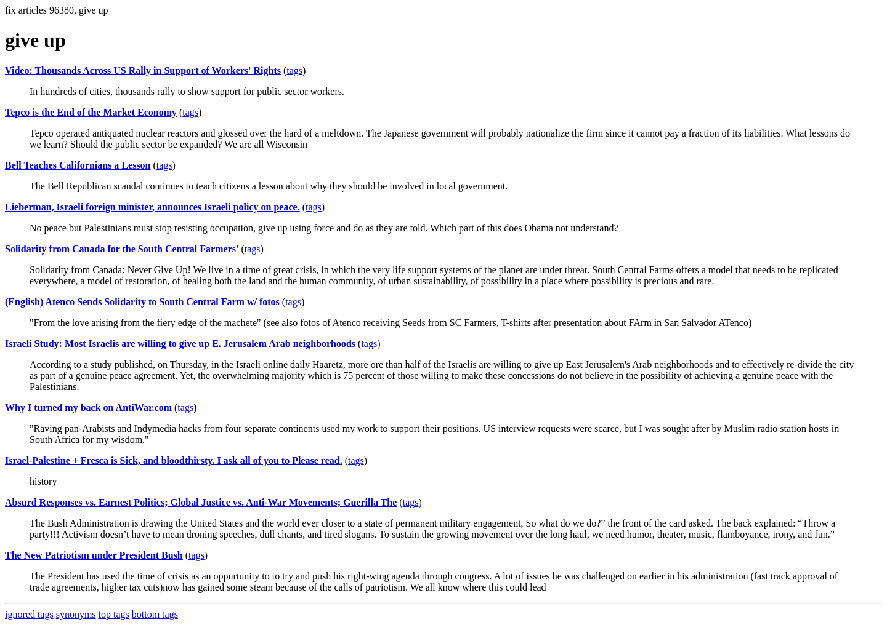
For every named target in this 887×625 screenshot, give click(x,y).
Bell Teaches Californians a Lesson (77, 165)
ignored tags (29, 614)
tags (294, 70)
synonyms (76, 614)
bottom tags (155, 614)
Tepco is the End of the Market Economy (91, 112)
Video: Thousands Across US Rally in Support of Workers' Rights (143, 70)
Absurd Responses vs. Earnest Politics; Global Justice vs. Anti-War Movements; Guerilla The (201, 502)
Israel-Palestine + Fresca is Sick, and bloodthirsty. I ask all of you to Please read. (173, 460)
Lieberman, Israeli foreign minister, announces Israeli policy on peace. (152, 207)
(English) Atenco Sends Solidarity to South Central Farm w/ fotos (142, 302)
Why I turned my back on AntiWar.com (88, 407)
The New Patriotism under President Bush (94, 555)
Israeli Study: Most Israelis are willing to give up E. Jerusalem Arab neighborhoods (180, 343)
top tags (114, 614)
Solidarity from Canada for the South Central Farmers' (121, 249)
